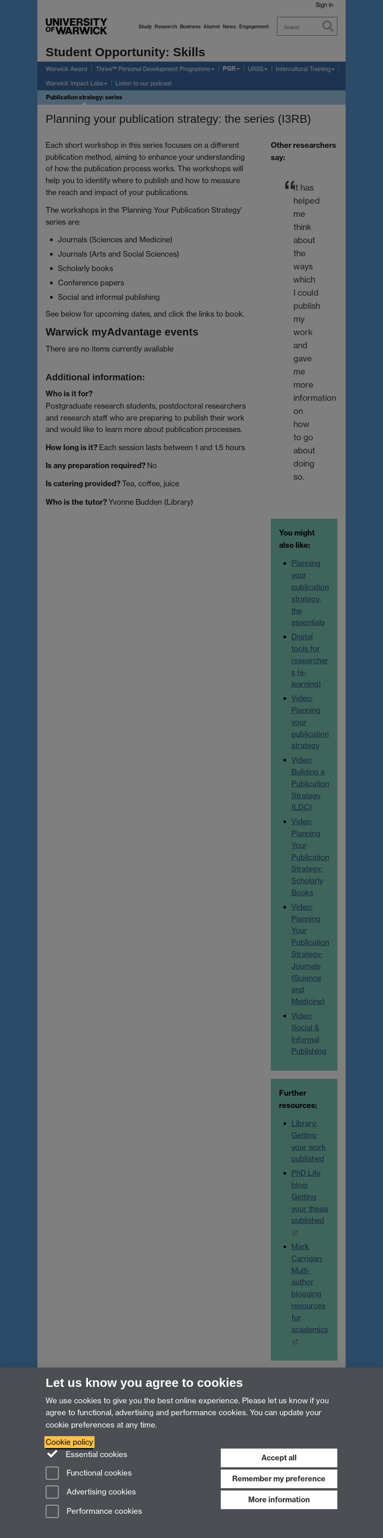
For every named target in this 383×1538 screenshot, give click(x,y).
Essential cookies (86, 1453)
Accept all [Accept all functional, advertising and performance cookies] (279, 1457)
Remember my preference (278, 1478)
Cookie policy (69, 1442)
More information (279, 1499)
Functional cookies (89, 1473)
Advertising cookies (91, 1492)
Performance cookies (94, 1512)
